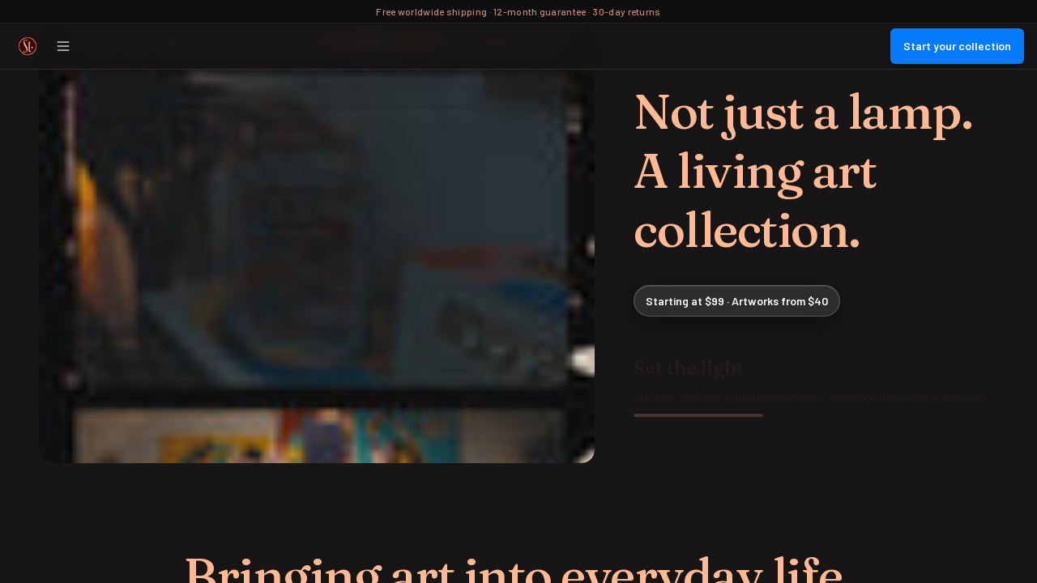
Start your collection (957, 46)
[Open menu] (63, 46)
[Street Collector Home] (27, 46)
